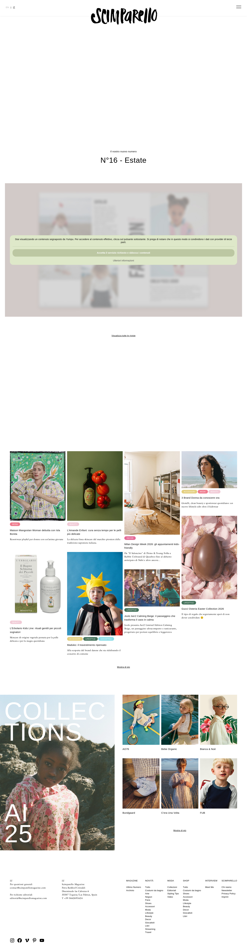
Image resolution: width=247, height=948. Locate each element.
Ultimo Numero (133, 887)
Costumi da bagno (154, 890)
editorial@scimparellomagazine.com (28, 898)
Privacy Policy (229, 893)
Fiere (147, 900)
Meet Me (209, 887)
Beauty (148, 916)
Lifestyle (149, 913)
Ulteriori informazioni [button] (123, 260)
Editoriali (171, 890)
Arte (147, 893)
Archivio (130, 890)
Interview (211, 880)
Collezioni (172, 887)
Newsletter (227, 890)
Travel (148, 932)
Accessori (150, 906)
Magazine (132, 880)
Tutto (147, 887)
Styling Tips (173, 893)
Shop (186, 880)
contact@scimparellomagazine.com (28, 887)
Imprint (225, 897)
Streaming (150, 929)
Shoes (148, 903)
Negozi (148, 897)
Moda (148, 910)
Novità (149, 880)
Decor (148, 919)
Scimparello (229, 880)
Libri (147, 926)
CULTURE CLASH (123, 116)
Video (170, 897)
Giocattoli (149, 922)
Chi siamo (227, 887)
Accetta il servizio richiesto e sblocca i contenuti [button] (123, 252)
